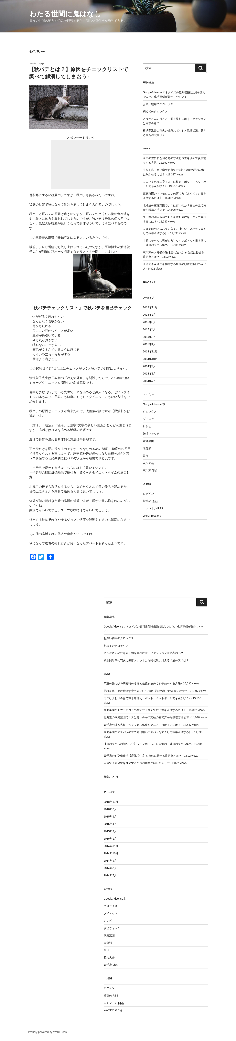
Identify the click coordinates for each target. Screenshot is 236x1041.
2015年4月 (149, 329)
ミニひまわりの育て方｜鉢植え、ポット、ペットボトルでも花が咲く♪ (147, 698)
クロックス (150, 411)
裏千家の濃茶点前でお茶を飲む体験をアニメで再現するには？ (142, 724)
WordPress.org (152, 515)
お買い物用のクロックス (158, 104)
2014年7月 (149, 381)
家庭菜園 (148, 441)
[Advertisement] (80, 164)
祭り (145, 455)
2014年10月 (150, 359)
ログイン (148, 493)
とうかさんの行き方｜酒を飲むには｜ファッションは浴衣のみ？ (143, 652)
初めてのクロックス (155, 111)
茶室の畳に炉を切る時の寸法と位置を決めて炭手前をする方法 (142, 683)
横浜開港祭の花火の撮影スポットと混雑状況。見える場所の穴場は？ (146, 660)
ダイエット (150, 418)
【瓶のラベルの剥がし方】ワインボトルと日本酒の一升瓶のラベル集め (148, 743)
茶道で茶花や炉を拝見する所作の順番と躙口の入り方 (137, 763)
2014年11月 (150, 351)
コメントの (153, 508)
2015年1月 (149, 344)
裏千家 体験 (150, 470)
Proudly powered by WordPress (47, 1032)
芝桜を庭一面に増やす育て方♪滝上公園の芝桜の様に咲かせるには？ (146, 690)
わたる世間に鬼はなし (65, 14)
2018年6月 (149, 314)
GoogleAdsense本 (154, 404)
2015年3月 (149, 336)
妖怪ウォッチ (151, 433)
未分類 (147, 448)
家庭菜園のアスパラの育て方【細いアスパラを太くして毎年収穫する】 (148, 732)
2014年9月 (149, 366)
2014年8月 (149, 373)
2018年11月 (150, 307)
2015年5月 (149, 322)
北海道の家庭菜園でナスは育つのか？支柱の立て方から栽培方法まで (146, 717)
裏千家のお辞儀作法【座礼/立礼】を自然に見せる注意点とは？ (142, 755)
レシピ (147, 426)
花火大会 (148, 463)
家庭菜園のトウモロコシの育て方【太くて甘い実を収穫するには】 (145, 710)
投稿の (150, 500)
